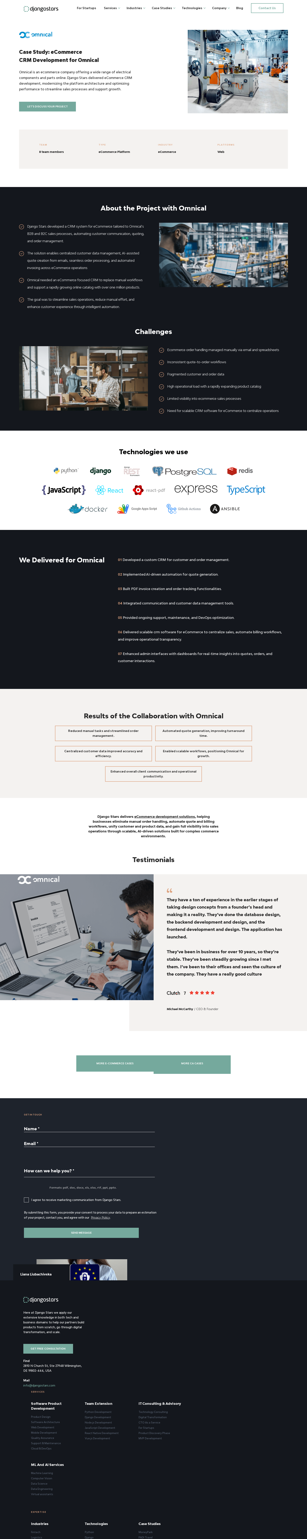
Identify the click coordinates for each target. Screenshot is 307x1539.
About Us (248, 1422)
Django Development (161, 1353)
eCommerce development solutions (164, 853)
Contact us (267, 8)
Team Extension (161, 1340)
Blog (241, 8)
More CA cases (202, 1107)
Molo (198, 1433)
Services (112, 8)
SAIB (197, 1438)
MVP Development (206, 1379)
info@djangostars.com (40, 1415)
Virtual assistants (253, 1369)
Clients (246, 1438)
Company (221, 8)
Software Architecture (114, 1358)
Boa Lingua (201, 1448)
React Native (156, 1448)
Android (152, 1464)
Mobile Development (113, 1368)
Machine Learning (253, 1348)
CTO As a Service (206, 1363)
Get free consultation (49, 1378)
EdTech (105, 1443)
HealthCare (107, 1454)
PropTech (106, 1448)
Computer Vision (252, 1353)
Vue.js (151, 1443)
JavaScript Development (163, 1363)
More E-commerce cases (104, 1107)
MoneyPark (202, 1422)
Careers (247, 1454)
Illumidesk (201, 1454)
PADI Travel (202, 1427)
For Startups (88, 8)
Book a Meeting (193, 1283)
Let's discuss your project (52, 113)
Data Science (250, 1358)
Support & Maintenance (115, 1379)
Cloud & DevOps (110, 1384)
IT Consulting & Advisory (208, 1342)
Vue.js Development (160, 1374)
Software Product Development (115, 1342)
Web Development (112, 1363)
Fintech (105, 1422)
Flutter (152, 1454)
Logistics (105, 1427)
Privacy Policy (120, 1267)
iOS (150, 1459)
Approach (248, 1427)
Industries (136, 8)
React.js (152, 1438)
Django (152, 1427)
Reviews (247, 1433)
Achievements (251, 1443)
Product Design (110, 1352)
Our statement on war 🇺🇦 (258, 1470)
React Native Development (164, 1369)
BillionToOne (203, 1443)
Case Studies (164, 8)
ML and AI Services (258, 1340)
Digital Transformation (209, 1358)
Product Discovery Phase (210, 1374)
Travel (104, 1433)
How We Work (251, 1448)
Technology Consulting (209, 1352)
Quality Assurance (111, 1374)
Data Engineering (253, 1363)
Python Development (161, 1348)
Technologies (194, 8)
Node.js (152, 1433)
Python (152, 1422)
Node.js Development (161, 1358)
